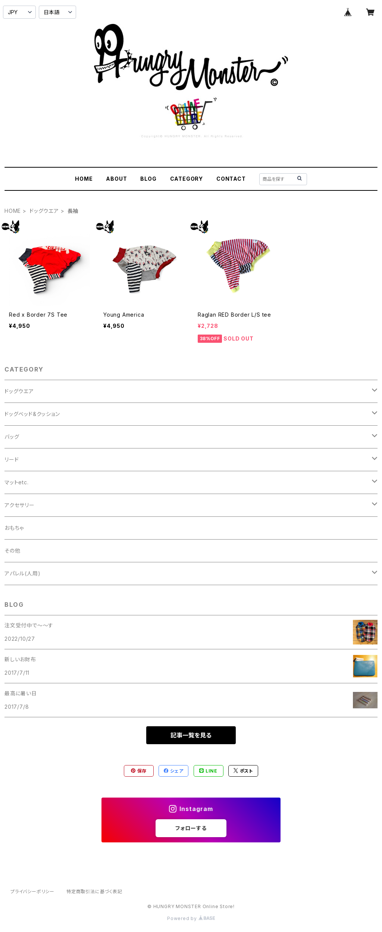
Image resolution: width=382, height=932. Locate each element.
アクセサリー (19, 505)
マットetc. (16, 482)
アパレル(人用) (22, 573)
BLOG (148, 178)
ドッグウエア (44, 211)
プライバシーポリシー (32, 891)
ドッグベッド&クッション (32, 414)
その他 (12, 550)
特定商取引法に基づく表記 (94, 891)
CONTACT (231, 178)
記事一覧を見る (191, 735)
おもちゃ (14, 528)
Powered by (191, 918)
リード (11, 459)
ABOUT (116, 178)
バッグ (11, 437)
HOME (84, 178)
